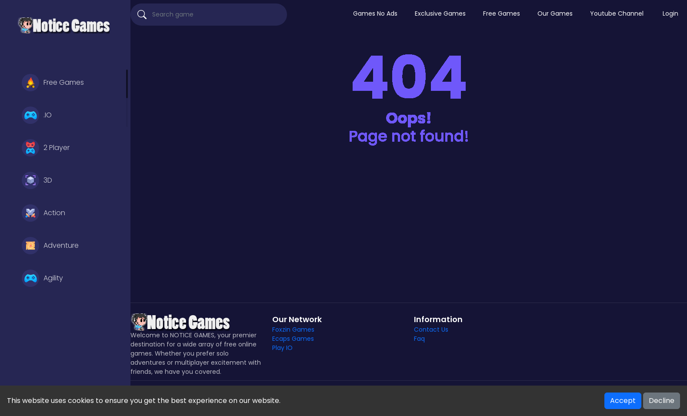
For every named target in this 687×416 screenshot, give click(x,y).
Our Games (555, 13)
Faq (419, 338)
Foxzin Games (293, 329)
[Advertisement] (409, 229)
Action (43, 213)
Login (670, 13)
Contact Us (431, 329)
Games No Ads (375, 13)
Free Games (53, 82)
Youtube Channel (617, 13)
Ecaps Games (293, 338)
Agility (42, 278)
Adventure (50, 245)
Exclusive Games (440, 13)
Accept (623, 401)
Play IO (282, 347)
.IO (37, 115)
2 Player (46, 147)
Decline (661, 401)
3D (37, 180)
